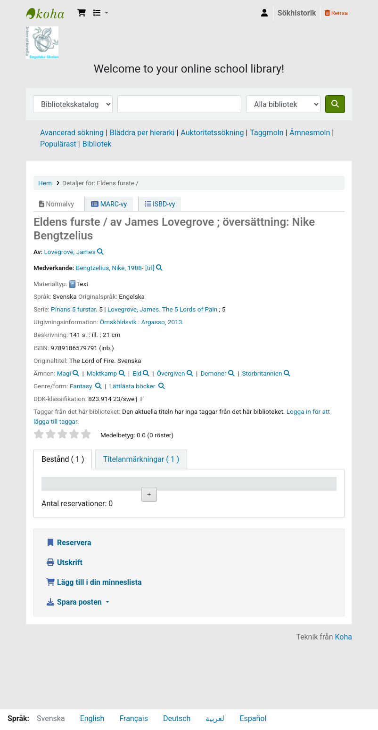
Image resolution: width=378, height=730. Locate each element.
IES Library (50, 13)
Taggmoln (266, 132)
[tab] (141, 459)
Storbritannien (262, 373)
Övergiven (171, 373)
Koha (343, 702)
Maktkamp (102, 373)
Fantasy (81, 386)
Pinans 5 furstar (73, 309)
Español (252, 718)
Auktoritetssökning (212, 132)
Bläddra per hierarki (142, 132)
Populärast (58, 143)
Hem (45, 183)
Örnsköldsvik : (120, 322)
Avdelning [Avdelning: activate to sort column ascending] (161, 496)
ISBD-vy (160, 204)
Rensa (336, 12)
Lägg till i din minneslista (94, 648)
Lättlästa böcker (132, 386)
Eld (136, 373)
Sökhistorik (297, 12)
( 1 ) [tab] (62, 459)
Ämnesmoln (309, 132)
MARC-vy (109, 204)
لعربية (214, 718)
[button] (82, 13)
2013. (176, 322)
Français (133, 718)
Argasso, (153, 322)
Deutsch (176, 718)
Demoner (213, 373)
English (92, 718)
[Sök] (335, 104)
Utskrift (64, 628)
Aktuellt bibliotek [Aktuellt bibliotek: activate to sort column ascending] (110, 492)
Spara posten (75, 668)
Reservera (68, 608)
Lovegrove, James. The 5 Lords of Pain (162, 309)
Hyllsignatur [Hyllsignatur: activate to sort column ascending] (213, 496)
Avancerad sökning (72, 132)
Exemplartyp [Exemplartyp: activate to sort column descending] (67, 496)
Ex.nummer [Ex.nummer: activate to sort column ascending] (261, 496)
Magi (64, 373)
